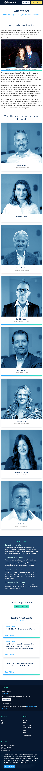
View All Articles (21, 621)
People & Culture (27, 735)
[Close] (9, 766)
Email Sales (5, 693)
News (24, 732)
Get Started (26, 2)
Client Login (35, 2)
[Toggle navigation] (2, 2)
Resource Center (31, 706)
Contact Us (5, 708)
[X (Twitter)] (2, 723)
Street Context (27, 727)
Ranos (24, 730)
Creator (25, 720)
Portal (24, 722)
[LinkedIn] (2, 720)
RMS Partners (27, 725)
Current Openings (21, 606)
